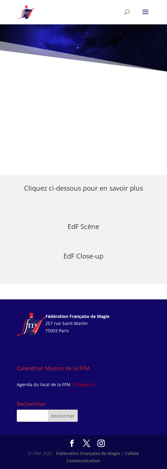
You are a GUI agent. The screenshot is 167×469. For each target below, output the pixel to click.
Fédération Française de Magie (88, 453)
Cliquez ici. (85, 384)
